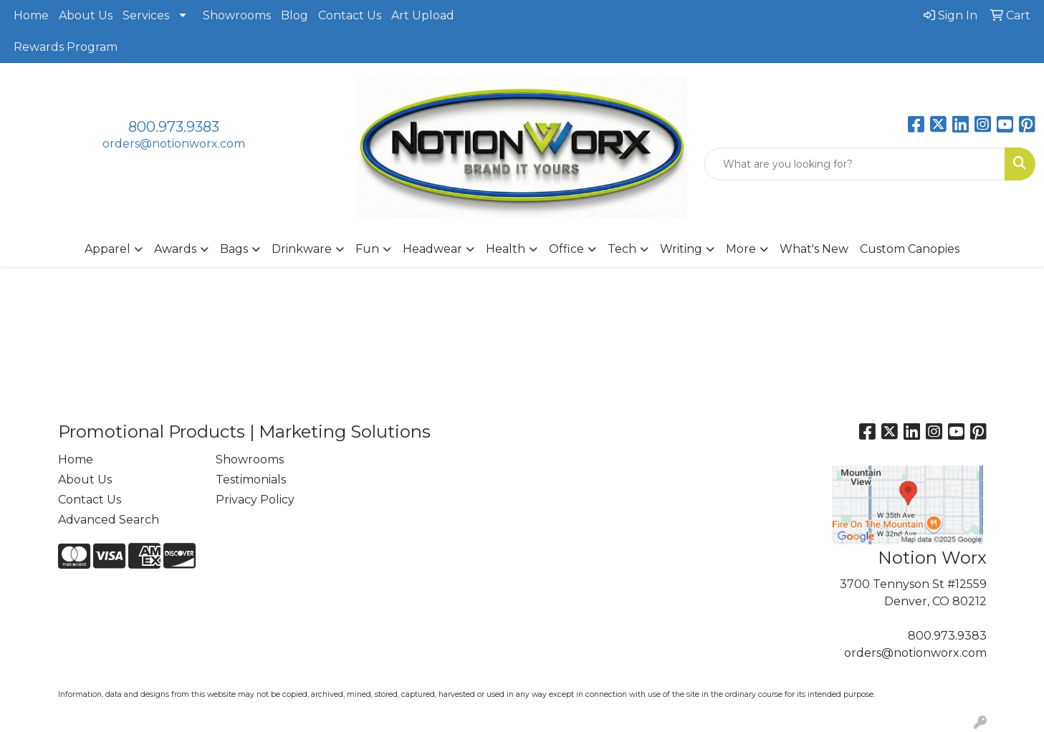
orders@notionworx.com (173, 143)
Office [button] (566, 249)
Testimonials (251, 479)
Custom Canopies (909, 249)
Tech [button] (622, 249)
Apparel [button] (107, 249)
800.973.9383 (173, 126)
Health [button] (505, 249)
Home (31, 15)
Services (146, 15)
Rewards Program (66, 47)
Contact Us (349, 15)
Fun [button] (367, 249)
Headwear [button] (432, 249)
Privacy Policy (255, 499)
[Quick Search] (854, 164)
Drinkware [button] (302, 249)
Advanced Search (108, 519)
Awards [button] (175, 249)
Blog (294, 15)
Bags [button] (234, 249)
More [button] (741, 249)
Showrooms (237, 15)
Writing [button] (681, 249)
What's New (814, 249)
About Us (85, 15)
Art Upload (422, 15)
